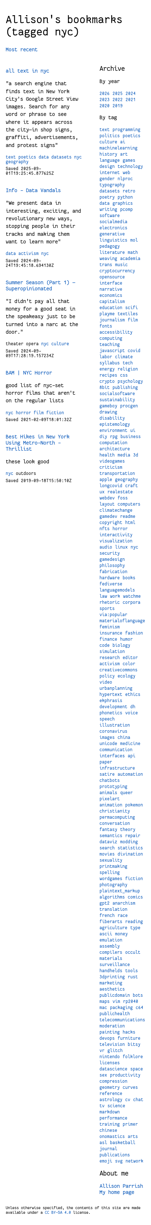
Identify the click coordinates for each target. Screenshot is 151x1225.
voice (131, 713)
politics (110, 136)
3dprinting (112, 977)
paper (106, 762)
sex (103, 1075)
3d (135, 455)
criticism (111, 467)
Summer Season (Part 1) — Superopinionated (40, 285)
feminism (110, 627)
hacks (129, 1032)
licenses (110, 1063)
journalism (112, 320)
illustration (115, 725)
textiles (128, 314)
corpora (131, 602)
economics (111, 295)
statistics (130, 848)
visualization (116, 541)
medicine (130, 743)
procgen (129, 406)
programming (126, 129)
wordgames (111, 878)
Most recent (22, 49)
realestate (120, 492)
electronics (113, 228)
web (126, 172)
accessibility (116, 332)
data (44, 157)
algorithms (112, 897)
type (135, 928)
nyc (78, 157)
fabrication (113, 572)
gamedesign (112, 559)
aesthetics (112, 989)
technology (130, 166)
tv (102, 1106)
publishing (125, 387)
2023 (105, 100)
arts (133, 1136)
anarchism (124, 903)
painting (110, 1032)
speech (107, 719)
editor (130, 657)
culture (60, 344)
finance (108, 639)
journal (108, 1149)
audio (106, 547)
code (105, 645)
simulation (112, 651)
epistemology (115, 424)
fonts (106, 326)
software (110, 215)
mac (103, 1007)
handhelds (111, 971)
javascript (112, 351)
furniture (129, 1038)
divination (130, 854)
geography (17, 162)
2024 (131, 93)
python (125, 197)
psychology (130, 381)
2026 (105, 93)
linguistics (113, 240)
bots (138, 995)
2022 (118, 100)
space (136, 1069)
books (129, 578)
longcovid (111, 486)
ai (122, 142)
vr (102, 1050)
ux (102, 492)
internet (110, 172)
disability (112, 418)
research (110, 657)
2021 (131, 100)
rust (133, 977)
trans (106, 265)
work (115, 596)
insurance (111, 633)
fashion (134, 633)
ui (132, 430)
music (121, 265)
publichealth (115, 1014)
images (107, 737)
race (123, 915)
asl (103, 1142)
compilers (111, 952)
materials (111, 958)
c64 (139, 1007)
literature (112, 252)
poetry (107, 197)
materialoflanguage (122, 621)
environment (113, 430)
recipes (108, 375)
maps (105, 1001)
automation (130, 774)
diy (103, 436)
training (110, 1124)
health (107, 455)
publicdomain (115, 995)
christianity (115, 811)
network (134, 1161)
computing (111, 338)
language (110, 160)
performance (113, 1118)
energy (107, 369)
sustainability (117, 400)
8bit (105, 387)
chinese (108, 1130)
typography (112, 185)
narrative (111, 289)
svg (119, 1161)
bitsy (134, 1044)
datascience (113, 1069)
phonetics (111, 713)
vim (116, 1001)
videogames (112, 461)
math (133, 252)
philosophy (112, 565)
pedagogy (110, 246)
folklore (133, 1057)
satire (107, 774)
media (124, 455)
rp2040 (130, 1001)
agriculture (113, 928)
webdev (107, 498)
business (131, 436)
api (131, 756)
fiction (55, 413)
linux (121, 547)
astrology (111, 1100)
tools (131, 971)
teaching (110, 344)
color (129, 664)
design (107, 166)
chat (138, 1100)
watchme (132, 596)
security (110, 553)
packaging (121, 1007)
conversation (115, 823)
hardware (110, 578)
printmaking (113, 866)
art (124, 154)
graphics (123, 203)
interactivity (116, 535)
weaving (108, 258)
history (108, 154)
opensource (112, 277)
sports (107, 608)
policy (107, 676)
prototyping (113, 786)
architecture (115, 449)
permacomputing (117, 817)
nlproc (125, 179)
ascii (106, 934)
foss (123, 498)
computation (113, 443)
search (107, 848)
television (112, 1044)
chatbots (110, 780)
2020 (105, 106)
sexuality (111, 860)
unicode (108, 743)
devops (107, 1038)
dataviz (108, 842)
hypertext (111, 694)
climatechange (116, 510)
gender (107, 179)
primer (130, 1124)
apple (106, 479)
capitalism (112, 301)
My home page (117, 1192)
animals (108, 793)
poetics (27, 157)
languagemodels (117, 590)
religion (128, 369)
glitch (115, 1050)
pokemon (134, 805)
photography (113, 885)
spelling (110, 872)
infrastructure (117, 768)
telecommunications (122, 1020)
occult (132, 952)
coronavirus (113, 731)
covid (134, 351)
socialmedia (113, 222)
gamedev (108, 516)
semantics (111, 836)
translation (113, 909)
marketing (111, 983)
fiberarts (111, 921)
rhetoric (110, 602)
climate (124, 357)
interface (111, 283)
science (116, 1106)
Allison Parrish (121, 1186)
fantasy (108, 829)
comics (135, 897)
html (130, 522)
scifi (131, 308)
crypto (107, 381)
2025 (118, 93)
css (124, 375)
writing (108, 209)
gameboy (108, 406)
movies (107, 854)
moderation (112, 1026)
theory (127, 829)
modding (129, 842)
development (113, 707)
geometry (110, 1087)
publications (115, 1155)
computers (129, 504)
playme (107, 314)
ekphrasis (111, 700)
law (103, 596)
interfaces (112, 756)
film (39, 413)
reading (134, 921)
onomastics (112, 1136)
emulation (111, 940)
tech (128, 363)
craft (131, 486)
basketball (122, 1142)
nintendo (110, 1057)
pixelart (110, 799)
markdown (110, 1112)
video (106, 682)
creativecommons (119, 670)
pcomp (126, 209)
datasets (61, 157)
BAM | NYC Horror (29, 373)
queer (126, 793)
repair (132, 836)
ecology (126, 676)
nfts (105, 529)
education (111, 308)
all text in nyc (27, 71)
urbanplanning (116, 688)
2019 (118, 106)
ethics (132, 694)
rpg (114, 436)
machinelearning (119, 148)
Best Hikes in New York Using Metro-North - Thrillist (38, 443)
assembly (110, 946)
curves (130, 1087)
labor (106, 357)
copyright (111, 522)
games (129, 160)
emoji (106, 1161)
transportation (117, 473)
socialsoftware (117, 393)
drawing (108, 412)
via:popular (113, 614)
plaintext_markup (120, 891)
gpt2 (105, 903)
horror (23, 413)
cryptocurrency (117, 271)
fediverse (111, 584)
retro (129, 191)
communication (116, 750)
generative (112, 234)
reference (111, 1093)
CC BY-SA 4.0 (58, 1212)
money (121, 934)
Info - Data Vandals (33, 190)
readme (127, 516)
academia (130, 258)
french (107, 915)
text (11, 157)
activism (28, 253)
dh (132, 707)
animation (111, 805)
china (124, 737)
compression (113, 1081)
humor (126, 639)
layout (107, 504)
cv (127, 1100)
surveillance (115, 964)
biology (121, 645)
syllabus (110, 363)
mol (134, 240)
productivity (125, 1075)
